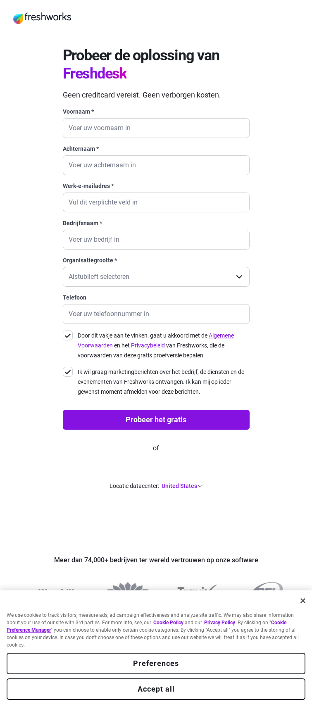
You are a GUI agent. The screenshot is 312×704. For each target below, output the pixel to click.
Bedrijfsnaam (82, 223)
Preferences (156, 663)
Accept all (156, 689)
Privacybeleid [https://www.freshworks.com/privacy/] (148, 345)
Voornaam (78, 111)
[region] (156, 647)
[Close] (302, 600)
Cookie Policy (168, 623)
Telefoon (74, 297)
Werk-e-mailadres (88, 186)
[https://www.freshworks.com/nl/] (42, 18)
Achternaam (81, 148)
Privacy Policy (219, 623)
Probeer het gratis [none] (156, 419)
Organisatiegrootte (90, 260)
